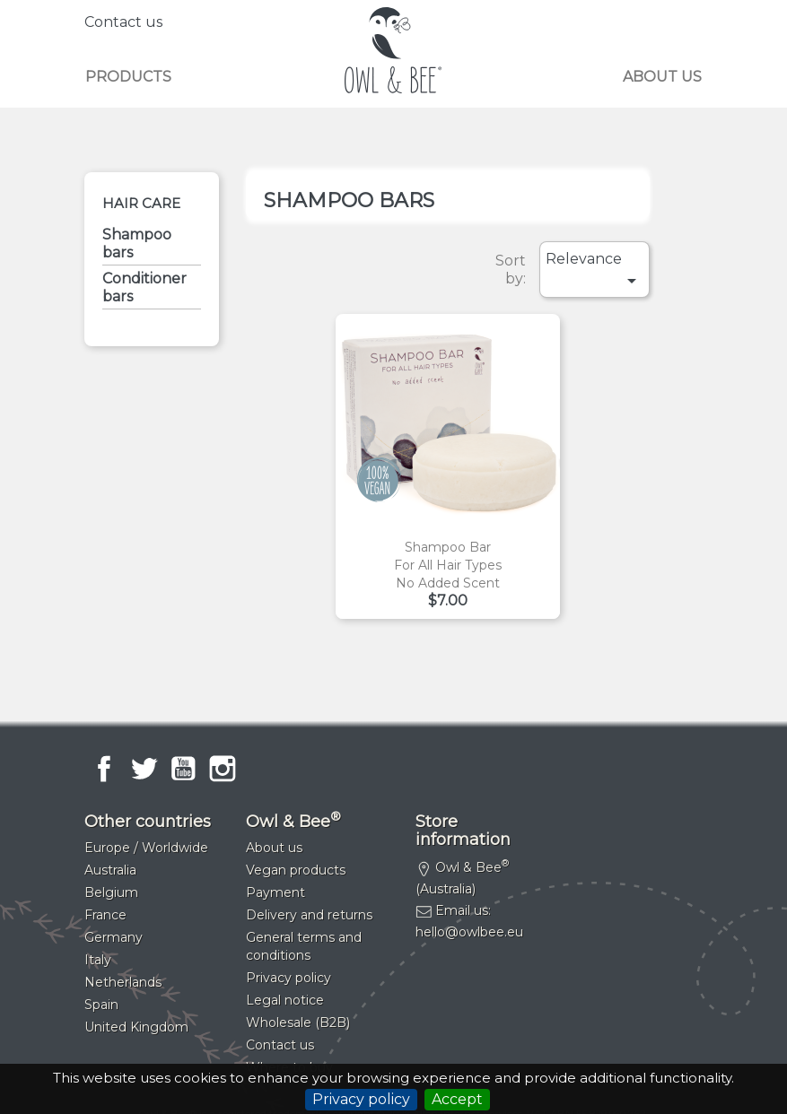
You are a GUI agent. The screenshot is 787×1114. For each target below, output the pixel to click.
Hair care (141, 203)
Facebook (104, 769)
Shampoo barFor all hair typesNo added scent (448, 565)
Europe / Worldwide (146, 848)
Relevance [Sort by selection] (594, 271)
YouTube (183, 769)
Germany (113, 937)
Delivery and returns (309, 915)
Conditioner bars (144, 287)
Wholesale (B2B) (298, 1022)
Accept (457, 1099)
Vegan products (295, 870)
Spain (101, 1005)
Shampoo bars (136, 243)
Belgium (111, 892)
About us (662, 76)
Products (128, 76)
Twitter (144, 769)
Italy (97, 960)
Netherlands (123, 982)
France (105, 915)
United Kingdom (136, 1027)
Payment (275, 892)
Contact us (123, 21)
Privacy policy (361, 1099)
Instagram (222, 769)
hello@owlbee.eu (469, 932)
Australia (110, 870)
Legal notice (285, 1000)
